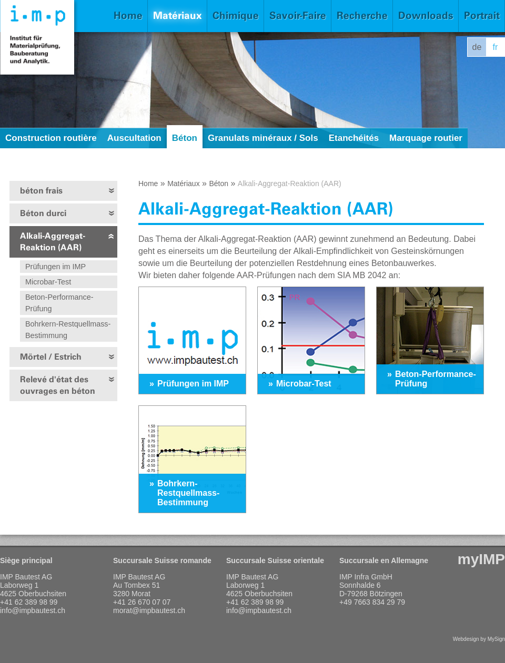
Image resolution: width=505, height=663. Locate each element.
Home (128, 15)
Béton (184, 138)
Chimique (236, 15)
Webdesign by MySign (479, 639)
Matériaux (177, 15)
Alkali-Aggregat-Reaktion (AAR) (52, 241)
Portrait (482, 15)
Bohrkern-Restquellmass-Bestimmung (67, 330)
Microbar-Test (48, 282)
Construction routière (51, 138)
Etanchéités (354, 138)
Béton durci (43, 213)
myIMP (481, 559)
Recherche (362, 15)
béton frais (41, 191)
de (477, 47)
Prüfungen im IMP (55, 266)
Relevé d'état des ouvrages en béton (57, 385)
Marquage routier (425, 138)
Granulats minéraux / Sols (263, 138)
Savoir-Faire (297, 15)
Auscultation (134, 138)
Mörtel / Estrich (51, 357)
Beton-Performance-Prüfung (59, 303)
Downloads (425, 15)
